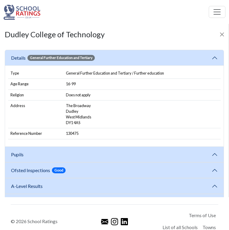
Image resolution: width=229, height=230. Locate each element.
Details (53, 58)
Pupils (18, 154)
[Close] (222, 34)
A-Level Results (27, 186)
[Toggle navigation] (217, 12)
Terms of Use (202, 215)
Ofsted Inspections (38, 170)
